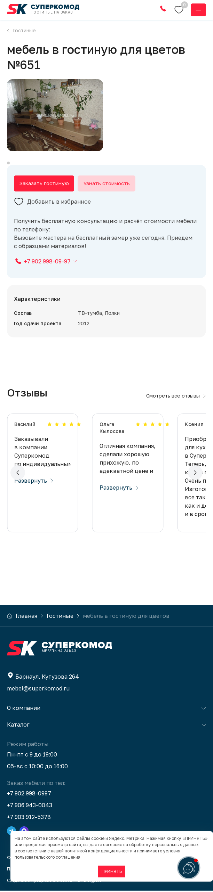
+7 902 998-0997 (29, 794)
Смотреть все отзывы (176, 397)
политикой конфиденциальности (99, 850)
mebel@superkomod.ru (38, 689)
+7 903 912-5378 (29, 818)
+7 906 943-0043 (29, 806)
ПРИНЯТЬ (112, 871)
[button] (17, 474)
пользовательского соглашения (47, 857)
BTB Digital (89, 881)
